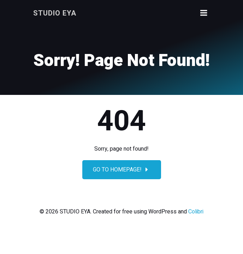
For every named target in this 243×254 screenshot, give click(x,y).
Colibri (195, 211)
